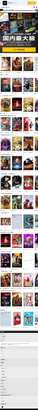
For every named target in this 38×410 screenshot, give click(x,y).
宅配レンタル (4, 368)
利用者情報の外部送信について (11, 344)
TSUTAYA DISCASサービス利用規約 (10, 343)
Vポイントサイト (3, 392)
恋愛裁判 (35, 210)
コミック (8, 9)
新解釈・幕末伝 (2, 113)
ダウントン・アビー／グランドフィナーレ (30, 72)
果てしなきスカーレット (16, 113)
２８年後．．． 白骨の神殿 (28, 152)
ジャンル (19, 334)
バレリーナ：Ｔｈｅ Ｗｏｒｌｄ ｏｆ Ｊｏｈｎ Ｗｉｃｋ (10, 152)
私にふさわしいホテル (15, 327)
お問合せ (2, 386)
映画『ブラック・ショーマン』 (28, 93)
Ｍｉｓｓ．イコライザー (27, 171)
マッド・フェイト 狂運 (4, 191)
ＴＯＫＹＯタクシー (15, 93)
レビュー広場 (3, 389)
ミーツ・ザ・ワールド (4, 327)
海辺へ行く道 (25, 327)
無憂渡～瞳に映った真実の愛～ (17, 288)
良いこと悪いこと (26, 230)
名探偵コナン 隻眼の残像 (4, 132)
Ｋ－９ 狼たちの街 (3, 171)
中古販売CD (12, 9)
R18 (36, 9)
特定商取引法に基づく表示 (4, 344)
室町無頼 (35, 93)
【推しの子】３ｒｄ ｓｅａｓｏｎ (29, 249)
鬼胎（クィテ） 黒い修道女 (16, 191)
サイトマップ (16, 344)
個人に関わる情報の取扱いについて (26, 343)
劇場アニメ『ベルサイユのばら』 (5, 72)
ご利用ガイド (3, 380)
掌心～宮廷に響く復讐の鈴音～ (5, 288)
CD (4, 9)
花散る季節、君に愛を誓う (27, 288)
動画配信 (2, 362)
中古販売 (3, 374)
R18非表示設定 (4, 377)
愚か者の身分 (14, 210)
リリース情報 (19, 336)
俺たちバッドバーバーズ (16, 230)
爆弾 (1, 93)
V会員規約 (5, 343)
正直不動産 (36, 132)
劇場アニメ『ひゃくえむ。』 (16, 249)
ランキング (19, 338)
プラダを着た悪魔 (26, 132)
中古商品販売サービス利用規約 (18, 343)
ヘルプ (2, 383)
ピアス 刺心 (25, 191)
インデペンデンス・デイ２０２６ (17, 171)
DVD (1, 9)
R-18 (19, 341)
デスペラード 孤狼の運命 (16, 72)
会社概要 (2, 343)
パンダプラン (25, 113)
